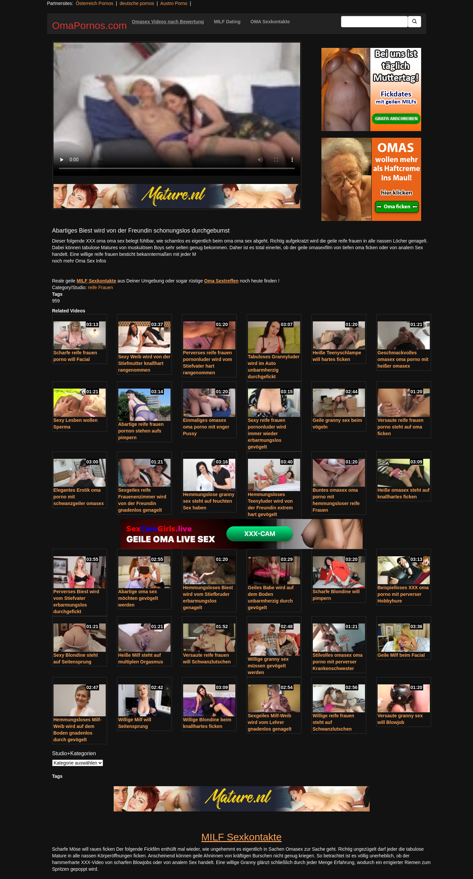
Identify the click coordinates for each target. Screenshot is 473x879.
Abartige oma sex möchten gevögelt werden (138, 598)
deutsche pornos (137, 3)
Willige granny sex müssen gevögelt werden (268, 665)
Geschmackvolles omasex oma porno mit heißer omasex (403, 359)
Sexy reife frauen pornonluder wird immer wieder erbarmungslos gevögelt (267, 433)
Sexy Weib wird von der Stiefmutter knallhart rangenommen (144, 363)
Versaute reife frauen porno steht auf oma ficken (401, 427)
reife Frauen (100, 287)
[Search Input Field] (374, 21)
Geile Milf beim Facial (401, 655)
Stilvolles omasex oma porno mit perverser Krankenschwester (338, 661)
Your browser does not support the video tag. (177, 109)
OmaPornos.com (89, 25)
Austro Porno (173, 3)
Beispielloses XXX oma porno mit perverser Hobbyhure (403, 594)
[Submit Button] (414, 21)
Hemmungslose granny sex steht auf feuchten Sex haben (209, 501)
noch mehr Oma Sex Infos (79, 261)
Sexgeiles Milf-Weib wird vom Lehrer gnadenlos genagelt (270, 722)
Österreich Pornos (94, 3)
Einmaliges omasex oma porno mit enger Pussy (206, 427)
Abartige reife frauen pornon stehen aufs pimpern (141, 431)
